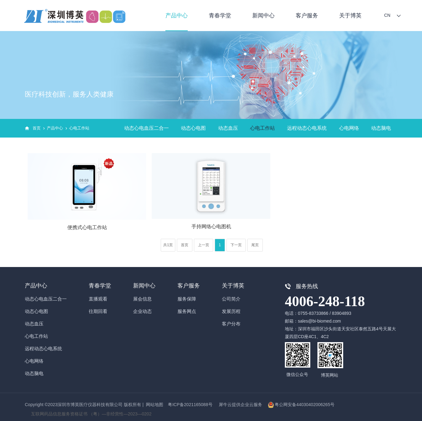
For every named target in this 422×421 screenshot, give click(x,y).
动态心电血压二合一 (146, 128)
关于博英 (350, 15)
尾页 (255, 245)
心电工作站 (79, 128)
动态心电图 (193, 128)
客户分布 (231, 323)
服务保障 (186, 298)
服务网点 (186, 311)
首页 (37, 128)
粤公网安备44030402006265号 (304, 404)
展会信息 (142, 298)
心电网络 (349, 128)
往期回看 (98, 311)
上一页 (203, 245)
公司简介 (231, 298)
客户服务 (307, 15)
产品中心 (176, 15)
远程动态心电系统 (307, 128)
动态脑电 (381, 128)
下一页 (236, 245)
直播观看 (98, 298)
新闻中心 (263, 15)
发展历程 (231, 311)
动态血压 (228, 128)
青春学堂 (220, 15)
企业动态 (142, 311)
